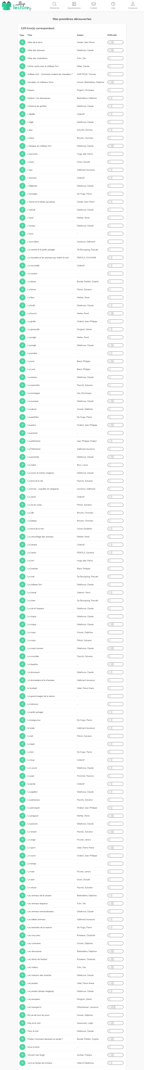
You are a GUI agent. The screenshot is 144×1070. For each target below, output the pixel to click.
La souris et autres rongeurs (41, 473)
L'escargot (32, 193)
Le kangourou (34, 720)
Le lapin (31, 744)
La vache (32, 496)
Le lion (31, 752)
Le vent (31, 879)
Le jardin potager (35, 712)
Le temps (32, 863)
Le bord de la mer (36, 528)
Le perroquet (34, 807)
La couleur (32, 273)
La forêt (31, 305)
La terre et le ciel (35, 480)
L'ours (30, 233)
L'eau (30, 170)
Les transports (34, 1007)
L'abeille (31, 114)
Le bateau (32, 520)
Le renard (32, 831)
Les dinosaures (35, 951)
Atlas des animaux (36, 50)
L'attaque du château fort (39, 146)
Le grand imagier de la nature (41, 696)
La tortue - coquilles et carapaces (43, 488)
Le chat (31, 576)
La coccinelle (33, 265)
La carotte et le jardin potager (41, 249)
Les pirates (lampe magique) (41, 991)
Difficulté (111, 35)
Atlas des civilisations (37, 58)
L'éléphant (32, 185)
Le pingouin (33, 815)
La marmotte (34, 385)
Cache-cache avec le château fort (43, 66)
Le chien (31, 600)
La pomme (32, 433)
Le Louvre (32, 768)
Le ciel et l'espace (36, 608)
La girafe (32, 321)
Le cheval (32, 592)
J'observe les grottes (37, 106)
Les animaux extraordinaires (41, 911)
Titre (30, 35)
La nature (32, 409)
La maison (32, 377)
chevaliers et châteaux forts (40, 82)
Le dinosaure (34, 672)
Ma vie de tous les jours (39, 1015)
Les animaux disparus (38, 903)
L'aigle (30, 122)
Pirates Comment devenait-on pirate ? (45, 1039)
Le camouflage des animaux (41, 536)
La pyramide (33, 457)
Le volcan (32, 887)
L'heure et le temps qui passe (41, 201)
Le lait (30, 736)
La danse (32, 281)
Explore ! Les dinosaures (39, 98)
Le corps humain (35, 648)
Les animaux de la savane (39, 895)
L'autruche (32, 154)
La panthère (33, 417)
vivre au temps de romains (40, 1063)
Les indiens (33, 967)
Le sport (31, 847)
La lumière (32, 353)
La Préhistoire (34, 449)
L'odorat (31, 209)
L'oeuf (30, 217)
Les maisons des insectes (39, 975)
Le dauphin (33, 664)
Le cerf (31, 560)
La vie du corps (35, 504)
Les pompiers (34, 999)
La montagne (34, 393)
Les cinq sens (34, 935)
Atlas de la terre (35, 42)
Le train (31, 871)
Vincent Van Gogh (36, 1055)
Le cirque (32, 616)
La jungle (32, 337)
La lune (31, 361)
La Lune (31, 369)
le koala (31, 728)
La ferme (32, 289)
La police (32, 425)
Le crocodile (33, 656)
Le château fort (35, 584)
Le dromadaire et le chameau (41, 680)
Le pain (31, 776)
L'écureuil (32, 177)
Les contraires (34, 943)
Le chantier (33, 568)
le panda (31, 783)
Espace (31, 90)
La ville (31, 512)
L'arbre (31, 138)
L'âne (30, 130)
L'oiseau (31, 225)
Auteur (80, 35)
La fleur (31, 297)
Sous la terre (33, 1047)
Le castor (32, 552)
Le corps (32, 632)
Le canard (32, 544)
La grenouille (33, 329)
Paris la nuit (33, 1031)
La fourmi (32, 313)
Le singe (31, 839)
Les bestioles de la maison (40, 927)
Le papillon (33, 791)
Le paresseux (34, 799)
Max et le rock (34, 1023)
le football (32, 688)
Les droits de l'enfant (37, 959)
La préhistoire (34, 441)
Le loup (31, 760)
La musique (33, 401)
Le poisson (33, 823)
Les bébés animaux (36, 919)
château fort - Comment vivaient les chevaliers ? (50, 74)
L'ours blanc (33, 241)
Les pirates (33, 983)
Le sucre (31, 855)
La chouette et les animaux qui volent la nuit (48, 257)
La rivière (32, 465)
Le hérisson (33, 704)
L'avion (31, 162)
